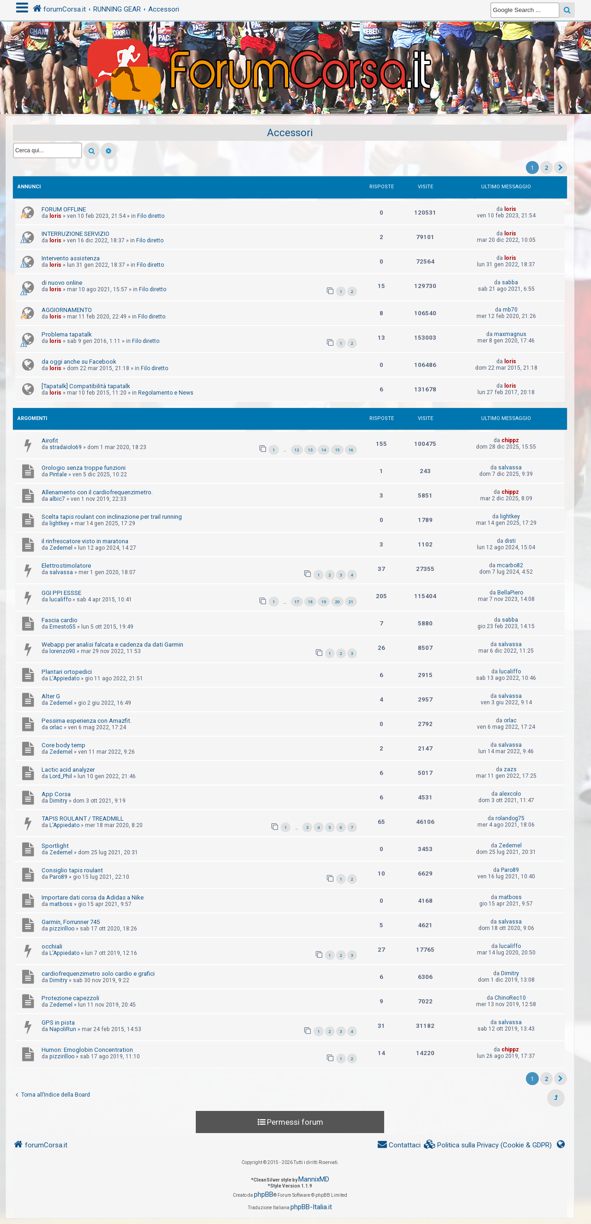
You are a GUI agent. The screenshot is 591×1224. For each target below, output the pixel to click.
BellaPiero (510, 592)
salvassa (510, 467)
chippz (510, 440)
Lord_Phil (60, 776)
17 (297, 602)
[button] (560, 167)
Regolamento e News (165, 393)
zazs (510, 769)
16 (351, 450)
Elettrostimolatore (66, 565)
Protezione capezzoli (70, 998)
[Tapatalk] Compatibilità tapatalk (86, 386)
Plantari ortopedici (67, 671)
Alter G (51, 696)
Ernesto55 (62, 627)
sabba (510, 282)
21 (351, 602)
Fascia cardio (60, 620)
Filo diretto (150, 216)
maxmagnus (510, 334)
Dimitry (58, 801)
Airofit (50, 440)
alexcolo (510, 794)
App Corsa (56, 794)
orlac (55, 727)
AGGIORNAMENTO (67, 309)
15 (337, 450)
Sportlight (55, 845)
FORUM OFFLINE (64, 209)
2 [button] (546, 167)
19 (323, 602)
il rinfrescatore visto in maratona (85, 541)
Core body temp (63, 745)
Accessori (290, 132)
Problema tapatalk (67, 334)
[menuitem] (488, 1145)
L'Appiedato (64, 678)
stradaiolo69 (65, 447)
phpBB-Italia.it (311, 1207)
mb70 (510, 309)
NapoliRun (62, 1029)
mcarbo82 (510, 565)
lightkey (59, 523)
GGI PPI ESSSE (61, 592)
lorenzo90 (62, 651)
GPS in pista (58, 1022)
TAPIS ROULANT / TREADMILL (83, 818)
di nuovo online (62, 282)
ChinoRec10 (510, 998)
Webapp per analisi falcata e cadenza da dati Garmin (112, 644)
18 (310, 602)
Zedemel (60, 548)
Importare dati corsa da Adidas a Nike (93, 897)
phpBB (263, 1194)
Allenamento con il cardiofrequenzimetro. (97, 492)
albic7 (57, 499)
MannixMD (313, 1179)
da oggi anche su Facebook (79, 361)
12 (297, 450)
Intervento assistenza (71, 258)
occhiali (52, 946)
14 (323, 450)
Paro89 (58, 877)
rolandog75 (510, 818)
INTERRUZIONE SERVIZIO (75, 233)
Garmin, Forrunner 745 (71, 921)
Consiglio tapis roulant (72, 870)
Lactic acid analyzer (68, 769)
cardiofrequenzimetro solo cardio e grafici (98, 973)
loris (55, 216)
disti (510, 541)
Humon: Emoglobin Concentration (87, 1049)
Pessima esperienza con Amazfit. (87, 720)
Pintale (58, 474)
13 (310, 450)
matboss (60, 904)
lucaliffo (60, 599)
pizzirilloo (61, 928)
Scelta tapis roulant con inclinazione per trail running (112, 516)
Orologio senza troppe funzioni (84, 467)
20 (337, 602)
